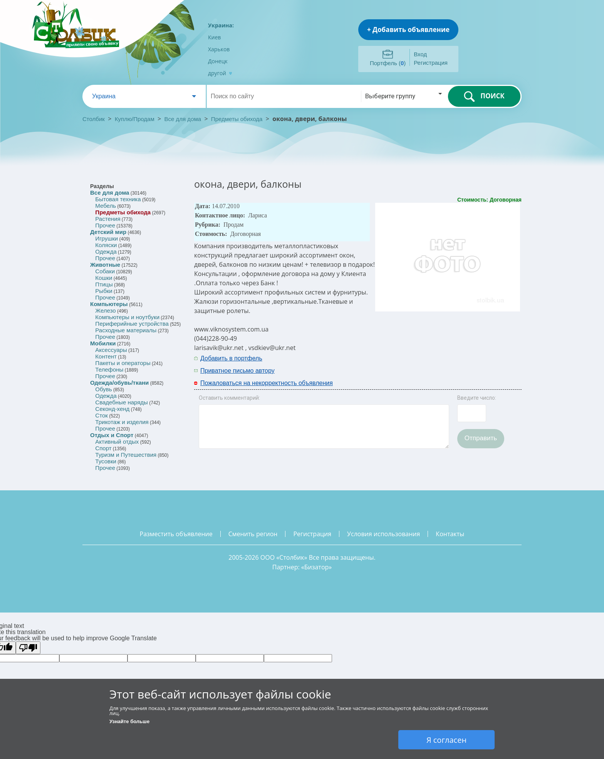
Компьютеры (109, 304)
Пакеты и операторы (122, 363)
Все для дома (182, 119)
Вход (420, 54)
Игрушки (106, 238)
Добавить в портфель (231, 358)
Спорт (103, 448)
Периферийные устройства (131, 323)
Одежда (105, 251)
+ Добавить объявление (408, 29)
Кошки (103, 277)
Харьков (219, 49)
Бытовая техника (118, 199)
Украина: (221, 25)
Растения (107, 218)
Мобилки (103, 343)
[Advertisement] (420, 363)
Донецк (218, 61)
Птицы (103, 284)
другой (220, 73)
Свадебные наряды (121, 402)
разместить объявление (176, 534)
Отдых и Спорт (111, 435)
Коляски (106, 245)
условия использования (383, 534)
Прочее (105, 225)
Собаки (105, 271)
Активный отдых (117, 441)
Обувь (103, 389)
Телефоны (109, 369)
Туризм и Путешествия (125, 454)
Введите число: (476, 398)
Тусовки (105, 461)
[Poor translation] (28, 647)
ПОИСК (484, 96)
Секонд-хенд (112, 409)
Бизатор (316, 567)
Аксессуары (111, 350)
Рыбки (103, 291)
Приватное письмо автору (237, 370)
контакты (450, 534)
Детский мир (108, 232)
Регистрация (431, 62)
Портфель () (388, 63)
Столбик (93, 119)
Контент (106, 356)
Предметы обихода (237, 119)
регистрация (312, 534)
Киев (214, 37)
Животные (105, 264)
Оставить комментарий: (229, 398)
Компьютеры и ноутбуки (127, 317)
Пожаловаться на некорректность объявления (266, 383)
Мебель (105, 205)
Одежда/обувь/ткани (119, 382)
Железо (105, 310)
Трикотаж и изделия (121, 422)
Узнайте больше (129, 721)
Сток (101, 415)
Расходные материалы (125, 330)
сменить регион (253, 534)
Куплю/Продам (135, 119)
